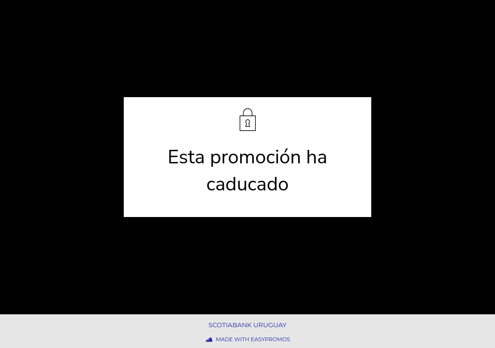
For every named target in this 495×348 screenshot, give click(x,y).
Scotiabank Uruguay (247, 325)
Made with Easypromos (253, 339)
